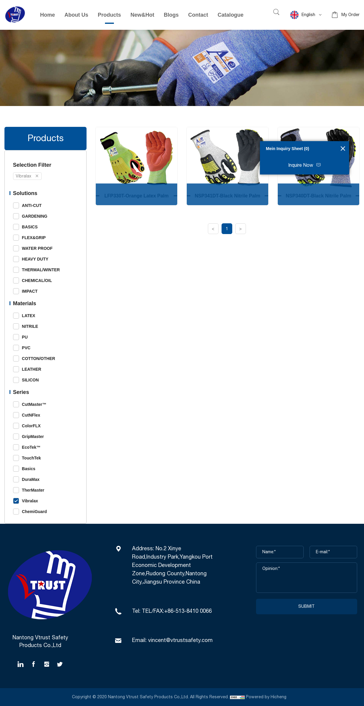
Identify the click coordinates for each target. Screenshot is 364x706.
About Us (76, 15)
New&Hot (142, 15)
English (302, 15)
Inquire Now (300, 165)
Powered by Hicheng (267, 697)
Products (109, 15)
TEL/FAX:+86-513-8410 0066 (177, 611)
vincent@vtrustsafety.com (180, 640)
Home (47, 15)
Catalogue (231, 15)
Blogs (171, 15)
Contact (198, 15)
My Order (350, 15)
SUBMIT (306, 606)
